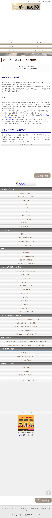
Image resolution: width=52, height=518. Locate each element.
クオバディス (26, 308)
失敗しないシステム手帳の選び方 (26, 334)
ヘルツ (39, 42)
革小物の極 (9, 119)
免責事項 (26, 371)
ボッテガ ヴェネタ (26, 193)
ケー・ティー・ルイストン (26, 219)
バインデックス (26, 293)
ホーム (13, 42)
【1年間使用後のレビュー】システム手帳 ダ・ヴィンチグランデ (26, 345)
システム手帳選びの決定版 (11, 267)
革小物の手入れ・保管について (26, 356)
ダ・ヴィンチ (13, 46)
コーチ (39, 46)
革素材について (26, 352)
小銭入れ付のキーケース (26, 237)
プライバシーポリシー (26, 375)
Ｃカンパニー (26, 278)
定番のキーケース (26, 234)
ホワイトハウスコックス (26, 226)
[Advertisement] (26, 26)
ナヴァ (26, 304)
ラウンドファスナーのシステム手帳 (26, 326)
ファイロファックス (26, 286)
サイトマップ (39, 50)
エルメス (26, 211)
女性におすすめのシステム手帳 (26, 323)
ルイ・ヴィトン (26, 223)
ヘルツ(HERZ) (26, 215)
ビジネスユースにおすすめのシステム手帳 (26, 319)
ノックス (26, 297)
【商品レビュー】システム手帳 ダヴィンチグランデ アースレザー (26, 341)
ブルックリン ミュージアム (26, 197)
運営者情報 (26, 367)
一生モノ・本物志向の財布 (26, 256)
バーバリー (26, 200)
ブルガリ (26, 204)
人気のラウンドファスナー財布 (26, 263)
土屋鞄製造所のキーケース (26, 241)
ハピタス (20, 435)
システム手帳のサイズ (26, 330)
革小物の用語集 (26, 360)
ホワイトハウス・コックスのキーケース (26, 245)
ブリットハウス (26, 274)
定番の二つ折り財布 (26, 260)
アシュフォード (13, 50)
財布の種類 (26, 252)
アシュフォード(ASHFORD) (26, 271)
